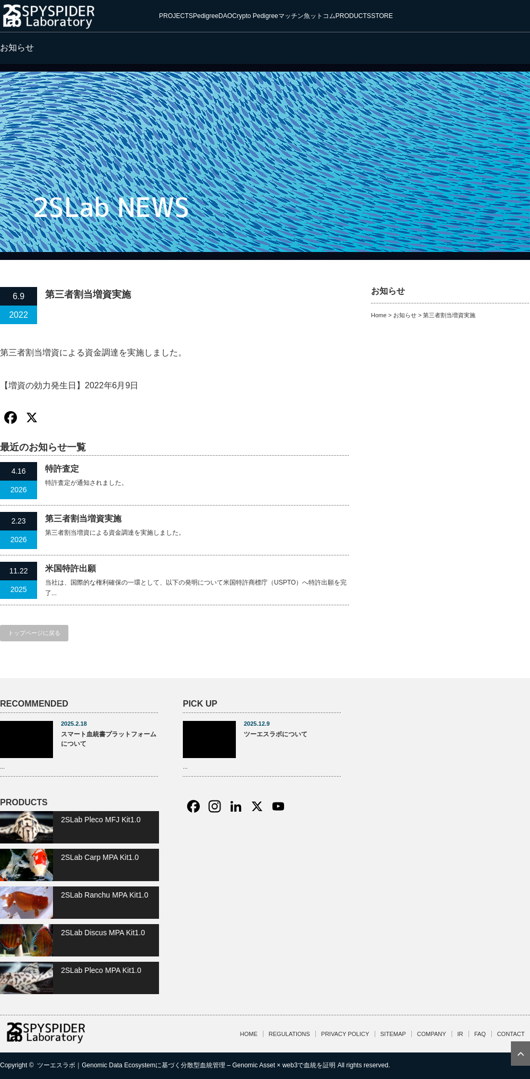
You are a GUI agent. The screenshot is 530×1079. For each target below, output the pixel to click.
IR (460, 1034)
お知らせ (405, 315)
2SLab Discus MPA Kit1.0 (103, 932)
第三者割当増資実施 (83, 518)
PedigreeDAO (212, 16)
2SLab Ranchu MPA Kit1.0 (104, 895)
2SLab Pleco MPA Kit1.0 (101, 970)
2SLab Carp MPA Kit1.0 (100, 857)
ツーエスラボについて (275, 734)
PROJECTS (176, 16)
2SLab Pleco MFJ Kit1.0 (100, 819)
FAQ (480, 1034)
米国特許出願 (70, 568)
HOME (249, 1034)
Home (378, 315)
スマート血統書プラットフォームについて (108, 739)
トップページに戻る (34, 633)
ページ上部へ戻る (520, 1053)
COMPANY (431, 1034)
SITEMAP (393, 1034)
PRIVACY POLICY (345, 1034)
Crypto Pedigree (255, 16)
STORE (382, 16)
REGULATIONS (289, 1034)
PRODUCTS (353, 16)
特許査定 (62, 468)
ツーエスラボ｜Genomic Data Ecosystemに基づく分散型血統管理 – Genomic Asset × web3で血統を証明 (186, 1065)
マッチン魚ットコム (306, 16)
